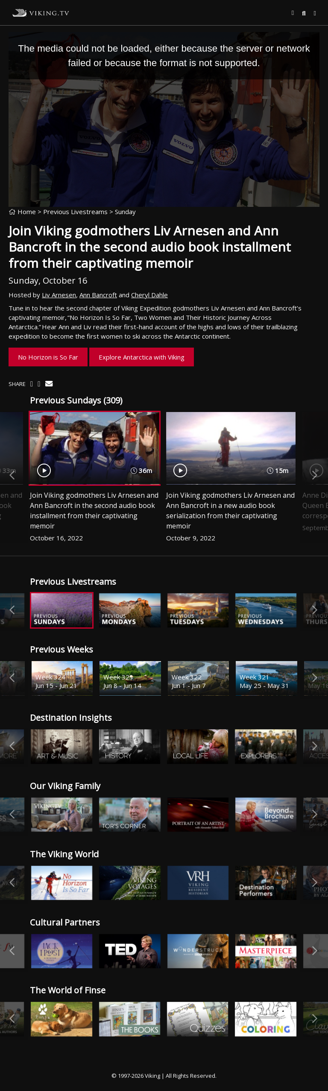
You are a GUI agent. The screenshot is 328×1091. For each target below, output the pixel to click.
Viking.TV (41, 12)
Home (22, 211)
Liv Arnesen (59, 294)
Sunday (125, 211)
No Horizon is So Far (48, 357)
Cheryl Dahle (149, 294)
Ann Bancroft (98, 294)
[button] (293, 12)
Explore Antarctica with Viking (141, 357)
